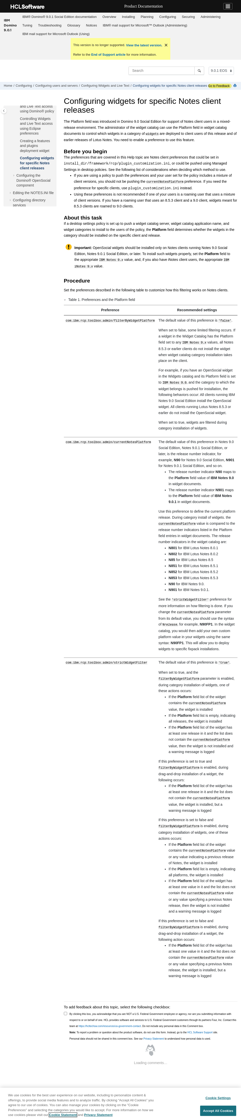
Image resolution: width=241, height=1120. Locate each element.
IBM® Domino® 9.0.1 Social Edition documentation (59, 17)
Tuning (27, 25)
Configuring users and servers (56, 85)
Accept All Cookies (218, 1111)
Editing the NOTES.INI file (33, 192)
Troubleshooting (50, 25)
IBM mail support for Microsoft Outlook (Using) (56, 34)
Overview (109, 17)
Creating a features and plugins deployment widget (35, 145)
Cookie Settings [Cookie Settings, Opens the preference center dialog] (218, 1099)
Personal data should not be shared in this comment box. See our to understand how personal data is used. (140, 1027)
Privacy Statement (153, 1027)
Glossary (73, 25)
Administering (211, 17)
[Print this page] (235, 86)
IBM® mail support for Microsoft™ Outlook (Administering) (145, 25)
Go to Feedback (219, 86)
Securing (188, 17)
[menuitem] (59, 17)
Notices (91, 25)
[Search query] (166, 71)
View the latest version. (143, 45)
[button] (18, 118)
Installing (128, 17)
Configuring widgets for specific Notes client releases (170, 85)
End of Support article (108, 54)
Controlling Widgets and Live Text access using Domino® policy (37, 106)
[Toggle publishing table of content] (4, 110)
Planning (147, 17)
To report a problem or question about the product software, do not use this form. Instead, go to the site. (143, 1021)
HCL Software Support (200, 1021)
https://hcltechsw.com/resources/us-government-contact (109, 1015)
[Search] (199, 71)
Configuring (167, 17)
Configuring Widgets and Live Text (105, 85)
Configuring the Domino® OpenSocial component (33, 180)
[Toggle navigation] (227, 6)
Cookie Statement (63, 1115)
